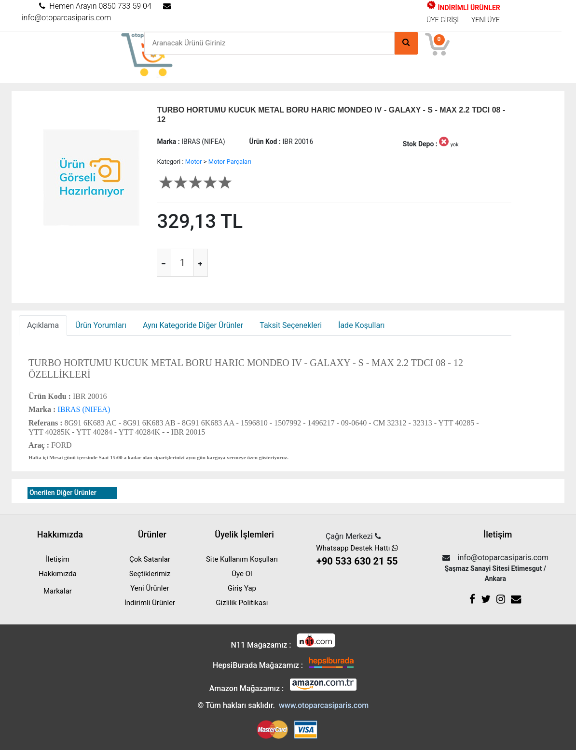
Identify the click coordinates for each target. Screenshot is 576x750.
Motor (193, 161)
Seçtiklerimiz (149, 573)
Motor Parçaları (229, 161)
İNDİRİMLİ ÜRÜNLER (463, 8)
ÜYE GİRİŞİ (442, 20)
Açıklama (43, 325)
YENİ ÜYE (485, 20)
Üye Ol (242, 573)
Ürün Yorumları (100, 325)
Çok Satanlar (149, 559)
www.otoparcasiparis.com (324, 705)
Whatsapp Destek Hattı (357, 556)
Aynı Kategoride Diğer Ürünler (193, 325)
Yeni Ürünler (149, 588)
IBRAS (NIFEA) (82, 409)
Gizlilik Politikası (242, 602)
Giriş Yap (242, 588)
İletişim (57, 559)
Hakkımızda (58, 573)
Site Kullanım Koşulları (242, 559)
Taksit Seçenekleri (291, 325)
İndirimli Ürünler (149, 602)
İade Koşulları (361, 325)
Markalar (57, 591)
